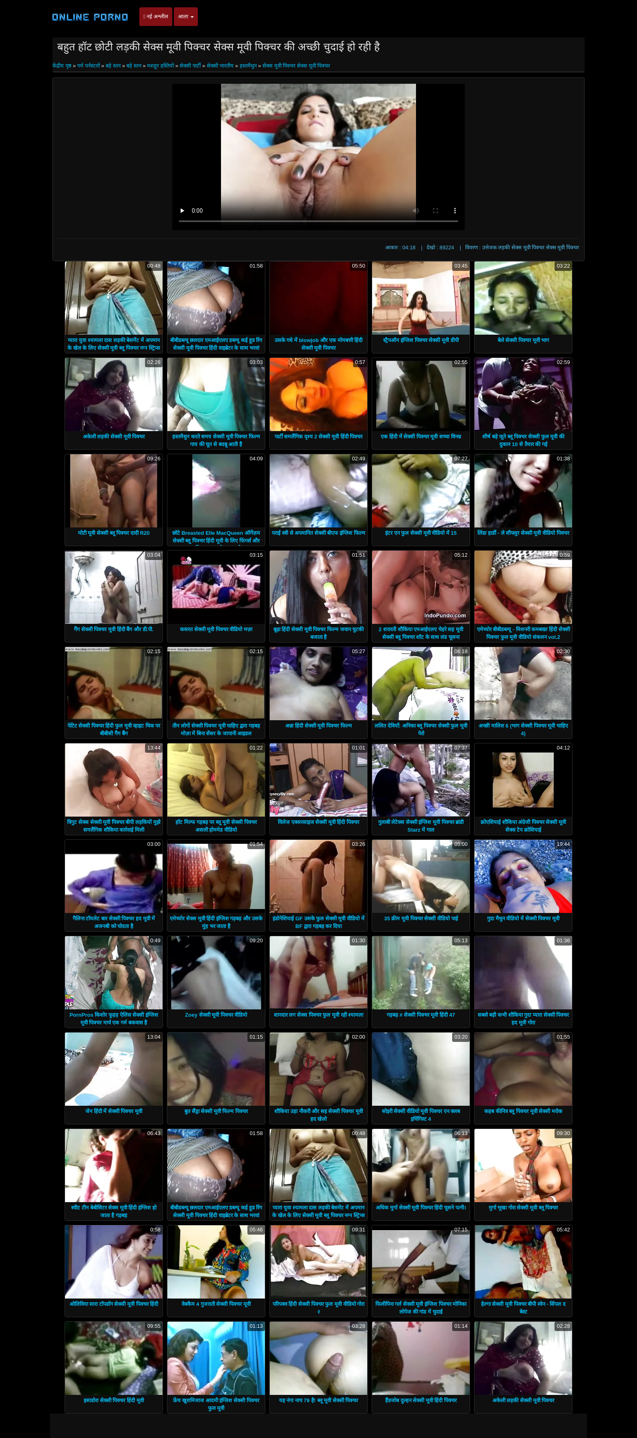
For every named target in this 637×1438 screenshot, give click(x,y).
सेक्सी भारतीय (220, 66)
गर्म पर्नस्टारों (88, 66)
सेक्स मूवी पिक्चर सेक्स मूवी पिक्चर (296, 66)
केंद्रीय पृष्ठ (62, 66)
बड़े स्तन (113, 66)
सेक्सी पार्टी (190, 66)
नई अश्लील (155, 16)
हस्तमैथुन (248, 66)
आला (186, 16)
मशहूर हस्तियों (160, 66)
